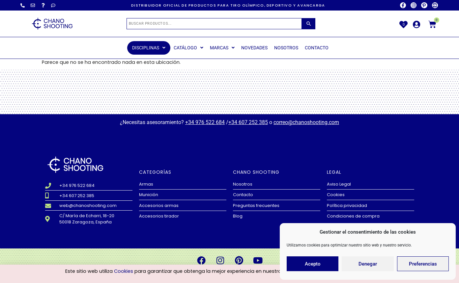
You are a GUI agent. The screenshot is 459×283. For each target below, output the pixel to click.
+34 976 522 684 (205, 122)
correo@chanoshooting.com (306, 122)
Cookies (123, 272)
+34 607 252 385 (248, 122)
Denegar (368, 264)
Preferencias (423, 264)
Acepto (313, 264)
